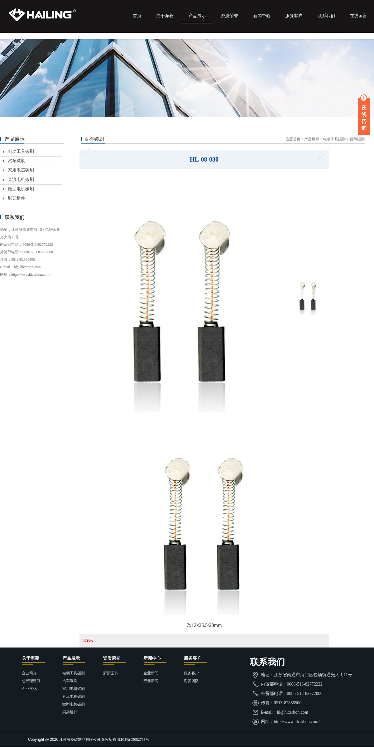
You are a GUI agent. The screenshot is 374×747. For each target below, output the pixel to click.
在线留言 (358, 15)
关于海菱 (165, 15)
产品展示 (197, 15)
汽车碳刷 (16, 160)
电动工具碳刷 (334, 139)
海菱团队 (191, 681)
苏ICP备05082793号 (133, 739)
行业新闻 (150, 681)
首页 (137, 15)
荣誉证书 (110, 673)
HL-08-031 (319, 154)
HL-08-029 (90, 154)
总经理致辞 (31, 681)
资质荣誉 (229, 15)
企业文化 (29, 688)
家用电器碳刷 (21, 170)
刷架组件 (16, 198)
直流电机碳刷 (21, 179)
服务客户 (294, 15)
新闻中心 (262, 15)
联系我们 (326, 15)
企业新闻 (150, 673)
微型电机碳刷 (21, 189)
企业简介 (29, 673)
